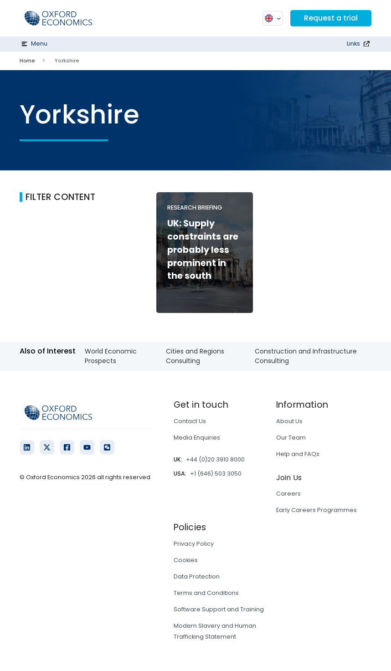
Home (27, 60)
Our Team (291, 437)
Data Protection (197, 576)
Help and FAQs (297, 454)
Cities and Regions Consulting (195, 356)
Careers (288, 493)
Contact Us (190, 421)
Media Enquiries (197, 437)
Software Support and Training (219, 609)
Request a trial (331, 18)
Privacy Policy (194, 544)
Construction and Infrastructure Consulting (306, 356)
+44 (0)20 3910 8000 (215, 459)
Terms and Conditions (206, 593)
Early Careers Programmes (316, 510)
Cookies (186, 560)
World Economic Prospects (111, 356)
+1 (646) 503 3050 (216, 473)
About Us (289, 421)
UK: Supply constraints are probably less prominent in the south (202, 249)
